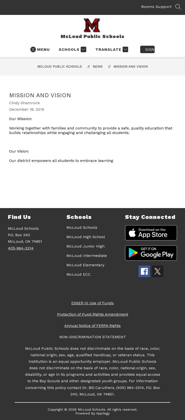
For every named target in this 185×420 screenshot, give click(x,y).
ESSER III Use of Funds (92, 303)
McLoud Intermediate (86, 255)
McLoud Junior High (85, 246)
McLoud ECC (78, 274)
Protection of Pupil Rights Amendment (92, 314)
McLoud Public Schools (59, 66)
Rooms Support (156, 6)
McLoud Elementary (85, 265)
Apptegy (103, 413)
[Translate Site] (111, 49)
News (98, 66)
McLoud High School (85, 237)
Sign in (150, 49)
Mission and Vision (130, 66)
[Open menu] (40, 49)
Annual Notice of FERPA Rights (92, 325)
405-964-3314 (20, 248)
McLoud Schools (81, 227)
